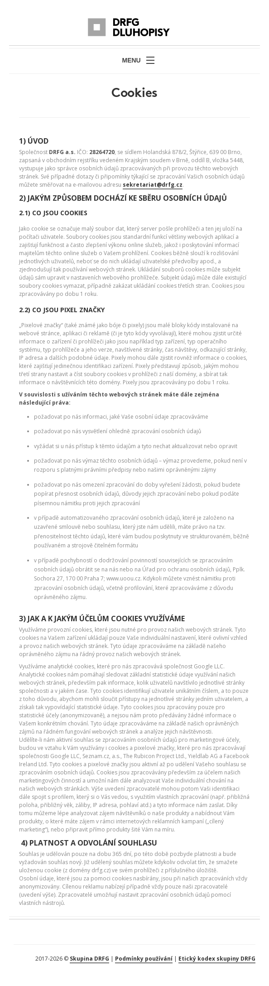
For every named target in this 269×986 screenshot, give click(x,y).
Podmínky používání (144, 958)
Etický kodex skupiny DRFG (216, 958)
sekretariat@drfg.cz (153, 184)
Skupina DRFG (89, 958)
